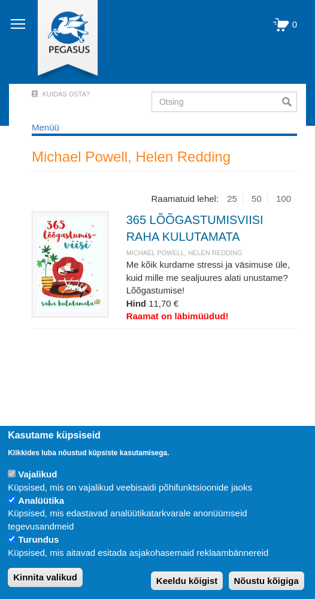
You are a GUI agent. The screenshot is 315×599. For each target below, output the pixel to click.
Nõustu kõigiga (266, 581)
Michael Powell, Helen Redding (184, 252)
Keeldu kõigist (187, 581)
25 (232, 198)
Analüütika (41, 500)
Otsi (289, 102)
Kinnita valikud (45, 577)
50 (257, 198)
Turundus (38, 539)
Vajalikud (37, 474)
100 (283, 198)
